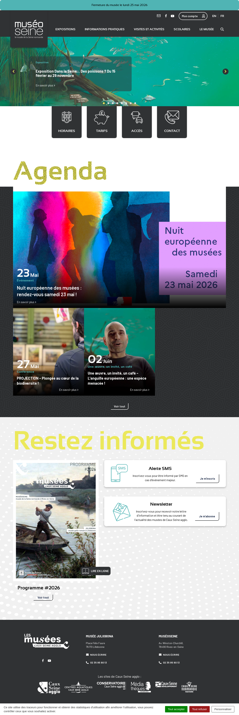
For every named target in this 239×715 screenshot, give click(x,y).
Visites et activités (149, 28)
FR (222, 16)
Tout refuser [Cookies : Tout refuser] (199, 709)
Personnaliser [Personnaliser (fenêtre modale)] (223, 709)
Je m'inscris (207, 477)
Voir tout (119, 405)
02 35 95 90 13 (96, 661)
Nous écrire (96, 653)
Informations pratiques (105, 28)
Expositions (65, 28)
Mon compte (194, 16)
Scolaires (182, 28)
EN (214, 16)
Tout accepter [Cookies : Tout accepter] (176, 709)
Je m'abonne (207, 515)
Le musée (207, 28)
